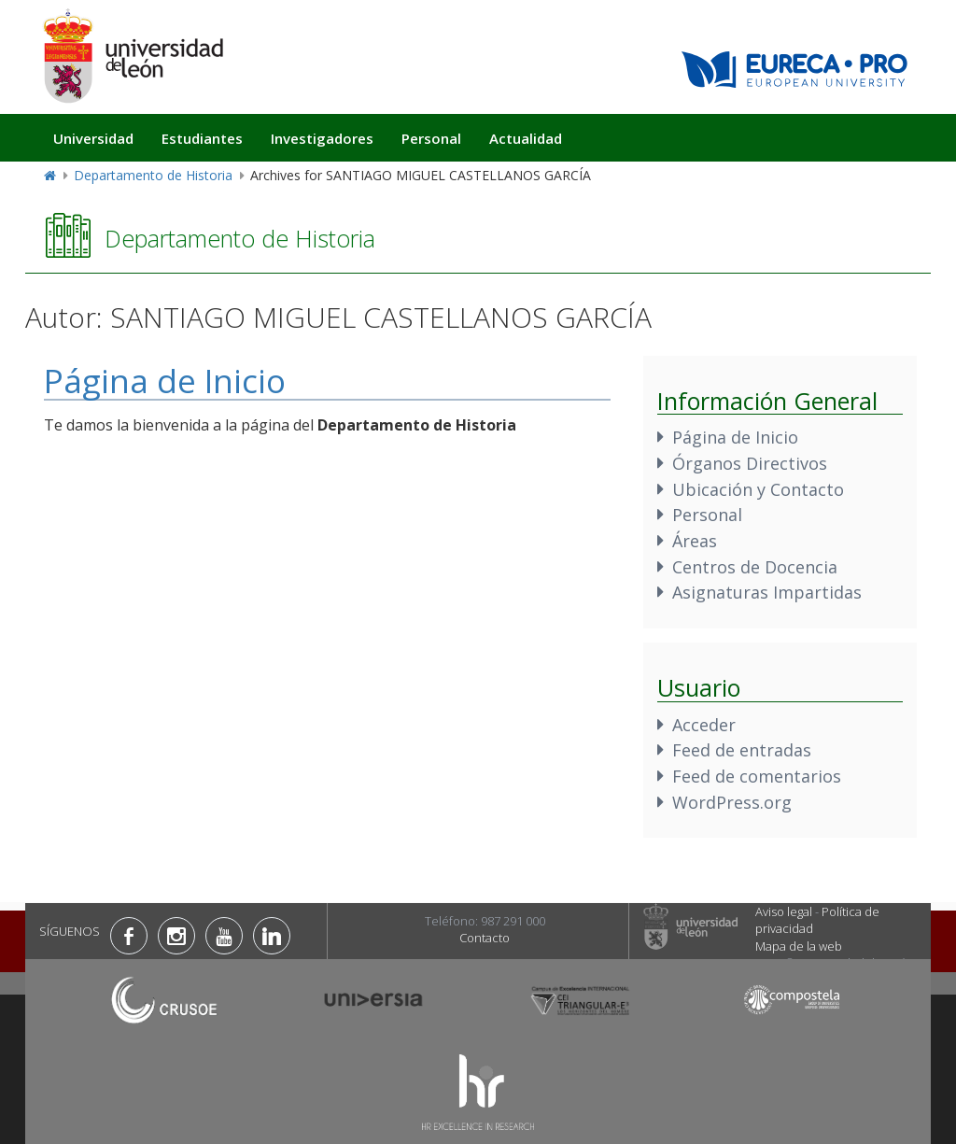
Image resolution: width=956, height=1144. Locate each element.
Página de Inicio (165, 381)
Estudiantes (202, 138)
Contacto (484, 937)
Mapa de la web (798, 946)
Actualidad (525, 138)
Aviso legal (783, 911)
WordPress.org (732, 802)
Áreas (694, 541)
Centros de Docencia (754, 567)
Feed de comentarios (756, 776)
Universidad (93, 138)
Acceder (704, 724)
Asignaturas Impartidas (767, 592)
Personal (431, 138)
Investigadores (322, 138)
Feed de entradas (741, 750)
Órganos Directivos (749, 463)
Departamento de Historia (153, 175)
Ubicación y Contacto (758, 489)
